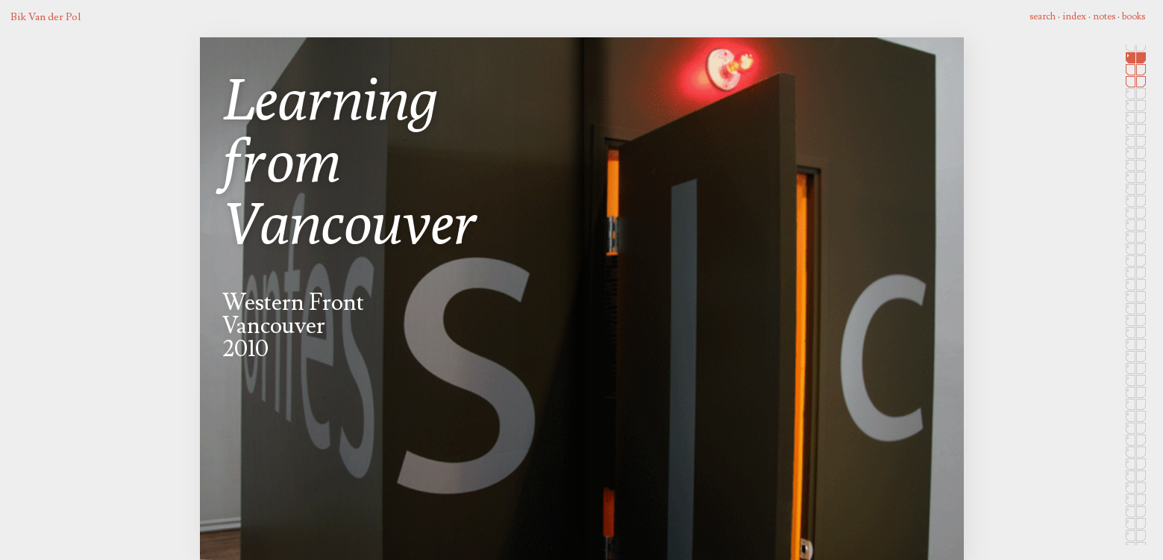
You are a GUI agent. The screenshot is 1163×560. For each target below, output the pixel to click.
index (1074, 16)
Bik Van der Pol (45, 17)
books (1133, 16)
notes (1104, 16)
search (1042, 16)
